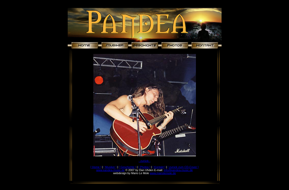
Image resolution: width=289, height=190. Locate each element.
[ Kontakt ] (159, 167)
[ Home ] (96, 167)
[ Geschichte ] (127, 167)
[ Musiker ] (110, 167)
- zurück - (145, 160)
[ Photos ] (144, 167)
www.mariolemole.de (163, 173)
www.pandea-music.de (110, 170)
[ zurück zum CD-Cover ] (183, 167)
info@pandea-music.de (178, 170)
